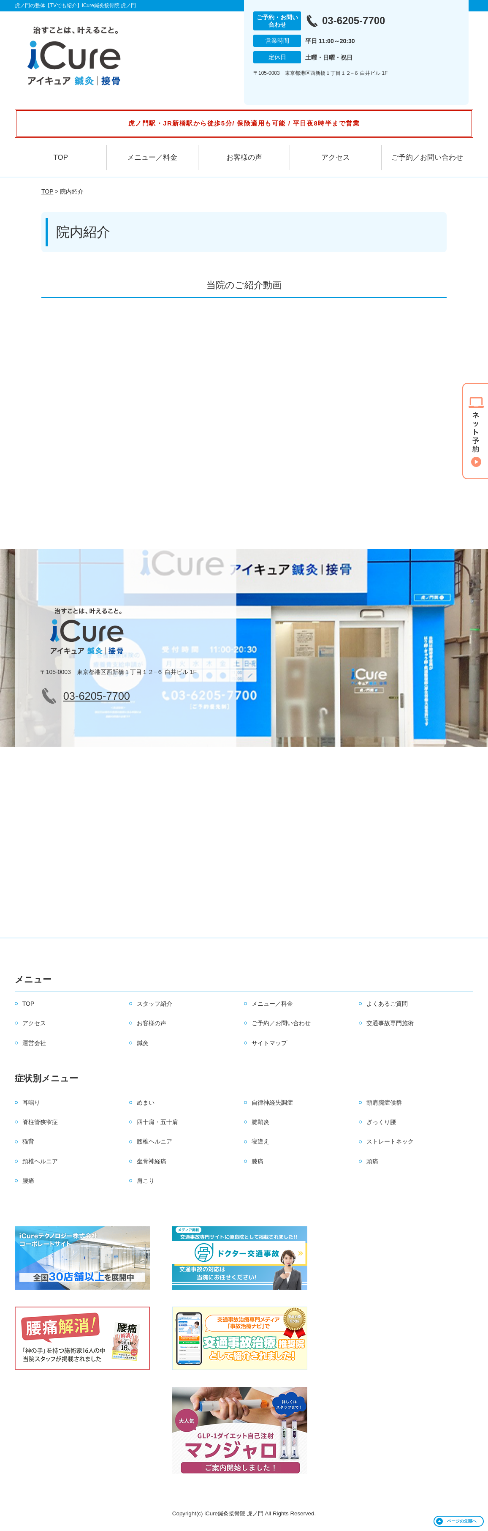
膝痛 (257, 1161)
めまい (146, 1102)
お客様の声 (244, 157)
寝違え (260, 1141)
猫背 (28, 1141)
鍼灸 (143, 1043)
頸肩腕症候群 (384, 1102)
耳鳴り (31, 1102)
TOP (60, 157)
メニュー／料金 (152, 157)
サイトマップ (269, 1043)
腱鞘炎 (260, 1122)
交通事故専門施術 (390, 1023)
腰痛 (28, 1180)
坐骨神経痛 (151, 1161)
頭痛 (372, 1161)
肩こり (146, 1180)
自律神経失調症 (272, 1102)
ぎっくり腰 (381, 1122)
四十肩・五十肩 (157, 1122)
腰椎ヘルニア (154, 1141)
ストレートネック (390, 1141)
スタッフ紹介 (154, 1003)
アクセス (335, 157)
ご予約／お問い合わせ (427, 157)
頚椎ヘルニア (40, 1161)
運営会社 (34, 1043)
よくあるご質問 (387, 1003)
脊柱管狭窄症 (40, 1122)
